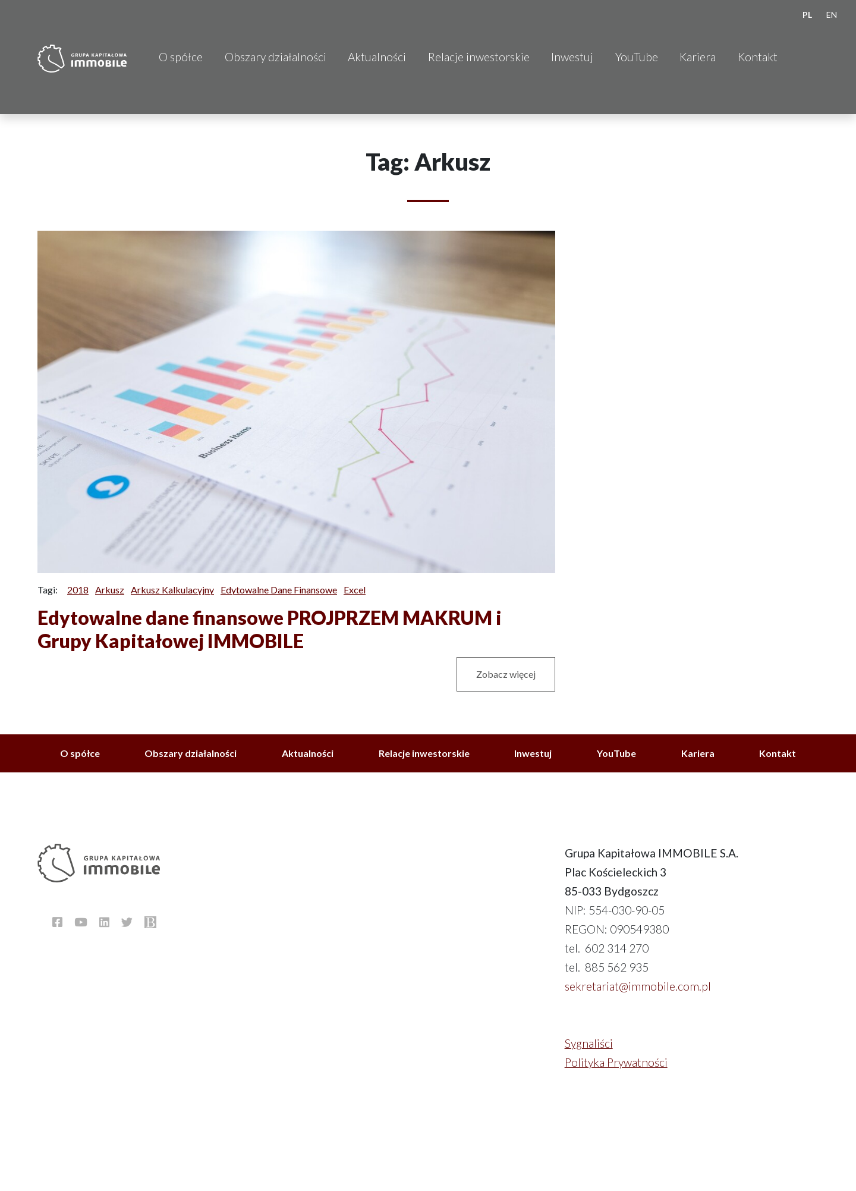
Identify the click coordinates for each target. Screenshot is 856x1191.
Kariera (697, 57)
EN (831, 15)
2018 (78, 589)
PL (807, 15)
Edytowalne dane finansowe (279, 589)
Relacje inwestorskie (479, 57)
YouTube (636, 57)
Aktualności (377, 57)
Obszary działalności (275, 57)
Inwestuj (572, 57)
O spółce (181, 57)
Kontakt (758, 57)
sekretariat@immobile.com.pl (638, 986)
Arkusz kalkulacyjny (172, 589)
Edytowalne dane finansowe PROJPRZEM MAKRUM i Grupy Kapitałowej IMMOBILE (269, 629)
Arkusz (109, 589)
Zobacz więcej (506, 674)
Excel (355, 589)
